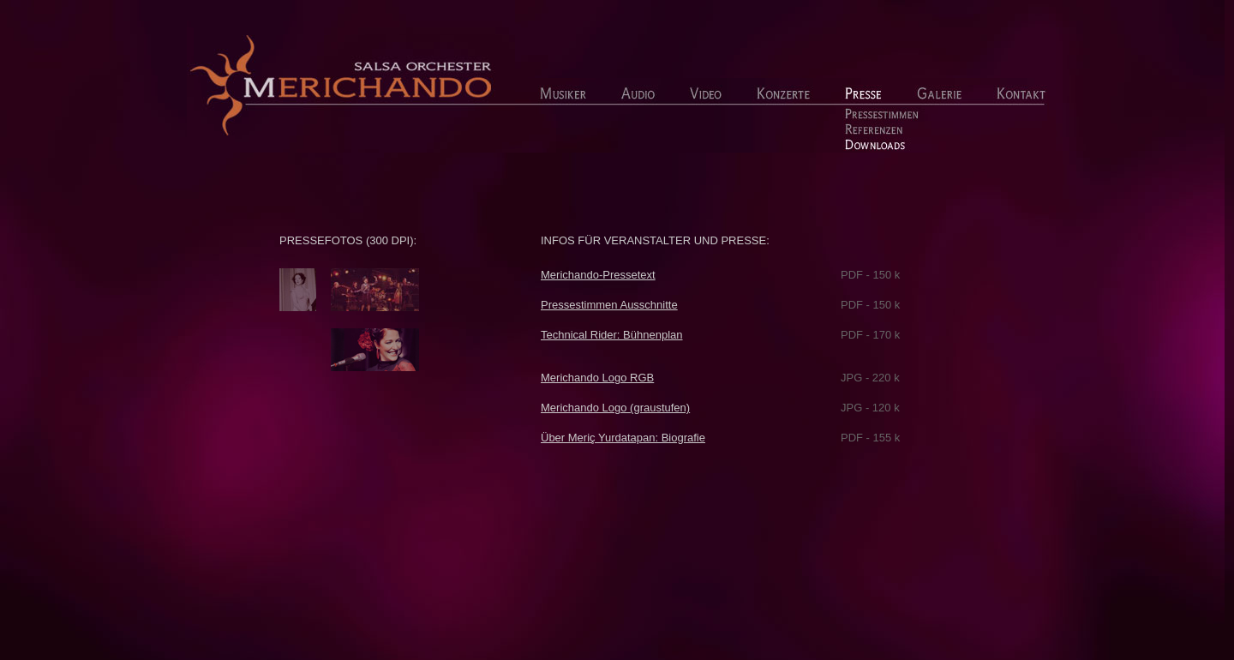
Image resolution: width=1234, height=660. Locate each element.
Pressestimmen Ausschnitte (609, 304)
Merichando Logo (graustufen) (615, 407)
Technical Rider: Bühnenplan (612, 334)
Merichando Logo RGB (597, 377)
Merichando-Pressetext (598, 274)
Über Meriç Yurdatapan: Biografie (623, 437)
